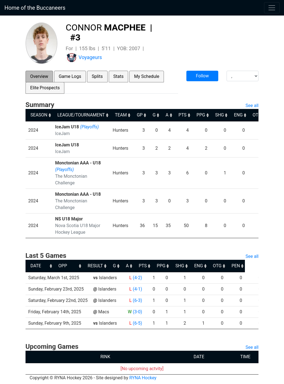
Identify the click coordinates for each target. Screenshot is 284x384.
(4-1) (137, 289)
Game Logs (70, 76)
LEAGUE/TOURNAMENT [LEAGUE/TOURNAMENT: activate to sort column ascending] (81, 115)
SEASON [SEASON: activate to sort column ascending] (39, 115)
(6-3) (137, 300)
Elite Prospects (45, 87)
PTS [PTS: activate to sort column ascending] (183, 115)
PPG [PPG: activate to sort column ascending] (201, 115)
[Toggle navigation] (272, 7)
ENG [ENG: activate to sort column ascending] (238, 115)
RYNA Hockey (142, 377)
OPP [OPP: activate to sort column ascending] (99, 265)
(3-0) (137, 311)
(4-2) (137, 277)
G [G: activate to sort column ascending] (154, 115)
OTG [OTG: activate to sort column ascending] (257, 115)
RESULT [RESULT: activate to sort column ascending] (132, 265)
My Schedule (146, 76)
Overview (39, 76)
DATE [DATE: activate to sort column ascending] (36, 265)
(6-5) (137, 323)
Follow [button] (202, 75)
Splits (97, 76)
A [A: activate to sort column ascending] (167, 115)
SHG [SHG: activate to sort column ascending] (219, 115)
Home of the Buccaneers (34, 7)
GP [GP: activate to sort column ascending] (140, 115)
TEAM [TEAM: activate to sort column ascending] (121, 115)
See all (251, 105)
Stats (118, 76)
